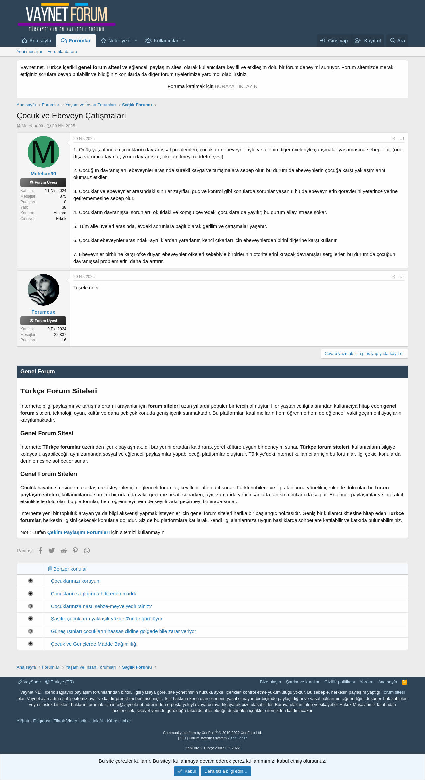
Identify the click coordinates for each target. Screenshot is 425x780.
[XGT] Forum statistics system (212, 738)
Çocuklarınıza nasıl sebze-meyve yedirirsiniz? (101, 606)
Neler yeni (119, 40)
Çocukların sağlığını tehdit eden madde (94, 593)
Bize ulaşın (270, 681)
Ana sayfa (40, 40)
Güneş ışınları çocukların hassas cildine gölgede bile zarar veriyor (123, 631)
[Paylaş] (394, 139)
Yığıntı (23, 720)
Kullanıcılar (166, 40)
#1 (402, 138)
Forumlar (80, 40)
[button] (135, 40)
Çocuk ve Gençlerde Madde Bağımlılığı (94, 644)
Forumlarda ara (62, 51)
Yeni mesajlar (29, 51)
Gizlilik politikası (339, 681)
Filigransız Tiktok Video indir (60, 720)
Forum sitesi (393, 692)
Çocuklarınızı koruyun (75, 581)
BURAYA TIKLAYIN (236, 86)
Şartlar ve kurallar (303, 681)
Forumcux (43, 312)
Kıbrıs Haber (119, 720)
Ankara (60, 213)
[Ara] (397, 40)
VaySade (29, 681)
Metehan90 (32, 125)
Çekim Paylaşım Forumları (78, 532)
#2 (402, 276)
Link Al (96, 720)
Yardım (366, 681)
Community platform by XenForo (212, 733)
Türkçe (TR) (59, 681)
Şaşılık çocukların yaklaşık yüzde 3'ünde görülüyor (107, 618)
